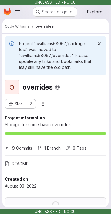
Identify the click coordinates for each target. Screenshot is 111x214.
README (16, 163)
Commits (18, 147)
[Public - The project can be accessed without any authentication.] (57, 87)
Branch (49, 147)
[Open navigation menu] (17, 12)
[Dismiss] (99, 43)
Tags (75, 147)
